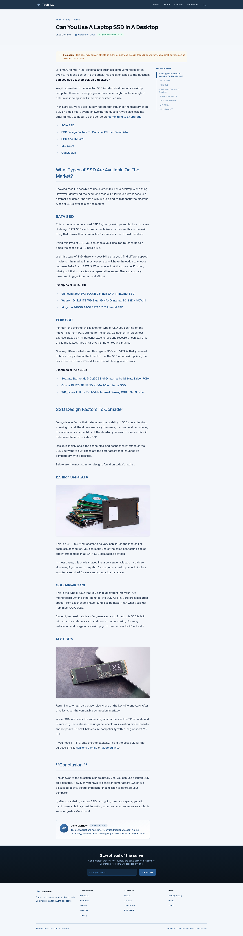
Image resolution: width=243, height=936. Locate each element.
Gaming (83, 915)
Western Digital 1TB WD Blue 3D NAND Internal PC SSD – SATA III (103, 300)
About (166, 4)
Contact (178, 4)
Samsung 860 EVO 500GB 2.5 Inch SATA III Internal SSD (98, 293)
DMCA (171, 905)
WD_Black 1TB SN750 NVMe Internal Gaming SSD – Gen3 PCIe (102, 392)
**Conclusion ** (71, 765)
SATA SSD (165, 80)
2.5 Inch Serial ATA (116, 132)
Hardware (84, 900)
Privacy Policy (175, 895)
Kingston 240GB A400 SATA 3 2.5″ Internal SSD (92, 307)
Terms (171, 900)
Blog (68, 19)
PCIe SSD (67, 125)
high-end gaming (86, 747)
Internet (83, 905)
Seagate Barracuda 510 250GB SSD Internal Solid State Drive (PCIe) (105, 378)
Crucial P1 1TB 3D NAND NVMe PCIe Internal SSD (93, 385)
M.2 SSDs (67, 146)
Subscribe (147, 872)
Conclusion (68, 152)
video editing (110, 747)
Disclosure (192, 4)
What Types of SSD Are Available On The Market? (171, 75)
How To (84, 910)
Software (84, 895)
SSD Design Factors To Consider (82, 132)
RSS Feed (129, 910)
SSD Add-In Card (72, 139)
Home (156, 4)
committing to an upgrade (124, 116)
